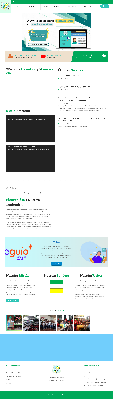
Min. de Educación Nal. (13, 373)
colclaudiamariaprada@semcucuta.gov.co (96, 379)
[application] (30, 128)
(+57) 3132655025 (92, 373)
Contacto (87, 7)
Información (12, 300)
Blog (46, 7)
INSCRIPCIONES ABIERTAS (25, 55)
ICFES (8, 380)
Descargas (71, 7)
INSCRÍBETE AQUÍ (84, 55)
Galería (57, 7)
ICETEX (8, 383)
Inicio (19, 7)
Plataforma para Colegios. (60, 395)
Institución (32, 7)
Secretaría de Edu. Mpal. (13, 376)
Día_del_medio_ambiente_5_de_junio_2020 (75, 87)
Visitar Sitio (56, 263)
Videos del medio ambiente (68, 76)
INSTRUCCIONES (54, 55)
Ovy (105, 6)
